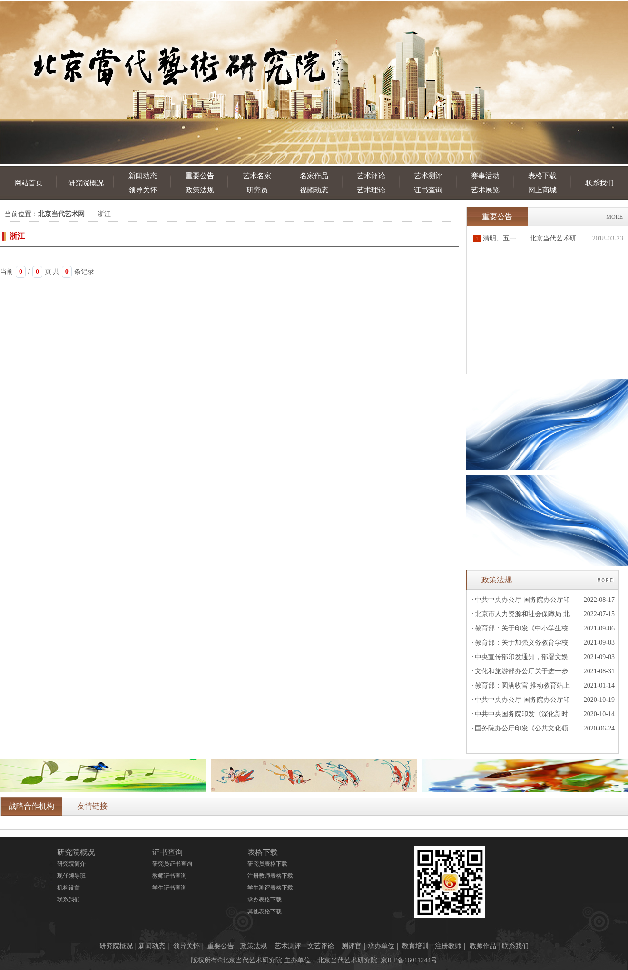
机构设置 (68, 887)
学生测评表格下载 (270, 887)
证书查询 (428, 190)
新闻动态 (142, 176)
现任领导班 (71, 875)
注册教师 (448, 946)
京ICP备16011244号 (409, 960)
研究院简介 (71, 863)
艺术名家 (257, 176)
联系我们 (599, 183)
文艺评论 (320, 946)
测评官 (352, 946)
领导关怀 (142, 190)
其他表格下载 (264, 911)
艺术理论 (371, 190)
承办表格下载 (264, 899)
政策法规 (200, 190)
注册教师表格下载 (270, 875)
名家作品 (314, 176)
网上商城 (542, 190)
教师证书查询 (169, 875)
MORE (614, 216)
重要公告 (200, 176)
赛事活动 (485, 176)
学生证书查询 (169, 887)
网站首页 (28, 183)
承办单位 (381, 946)
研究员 (257, 190)
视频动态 (314, 190)
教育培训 (415, 946)
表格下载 (542, 176)
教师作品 (483, 946)
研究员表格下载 (267, 863)
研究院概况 (86, 183)
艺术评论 (371, 176)
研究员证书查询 (172, 863)
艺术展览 (485, 190)
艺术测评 (428, 176)
